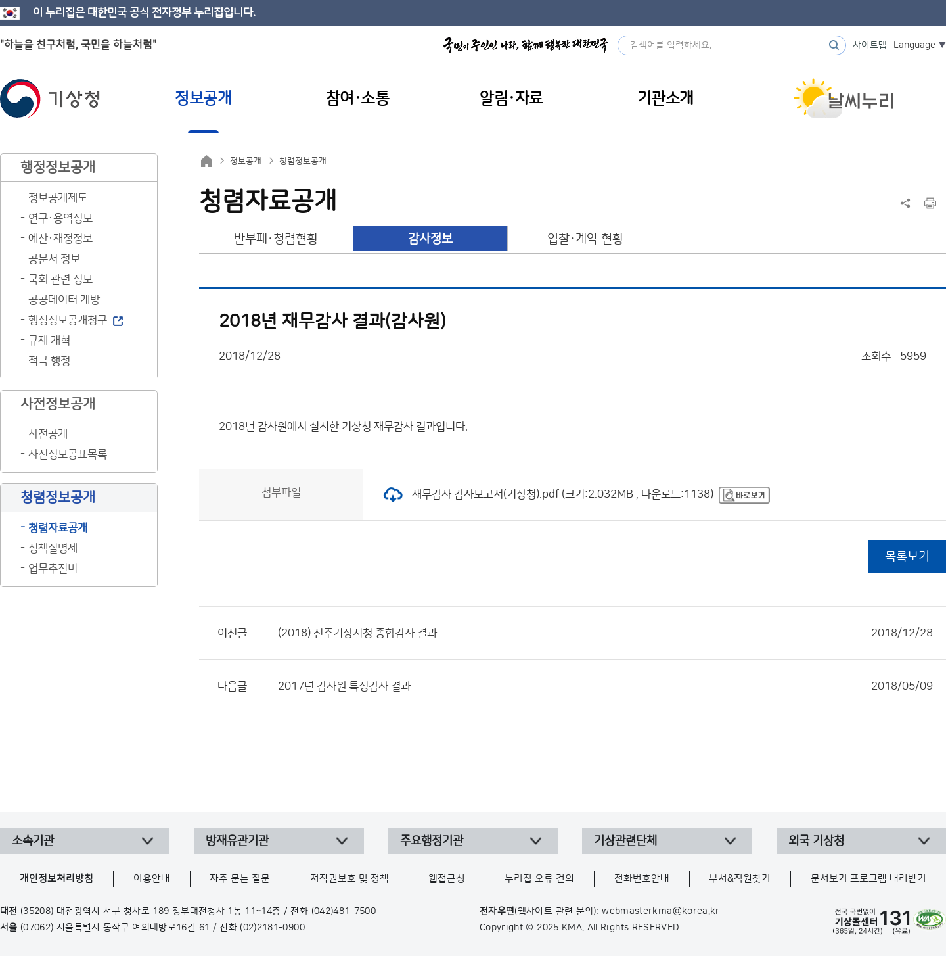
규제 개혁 (49, 341)
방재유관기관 (237, 841)
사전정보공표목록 (67, 454)
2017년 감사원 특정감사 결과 (605, 686)
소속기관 (33, 841)
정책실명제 (53, 548)
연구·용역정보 (60, 218)
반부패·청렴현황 (276, 239)
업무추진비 (53, 569)
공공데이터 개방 (64, 300)
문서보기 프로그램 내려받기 (868, 878)
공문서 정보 (54, 259)
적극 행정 (49, 361)
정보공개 (245, 161)
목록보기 (907, 556)
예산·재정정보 (60, 239)
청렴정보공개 (303, 161)
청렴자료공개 (57, 528)
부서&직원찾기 (740, 878)
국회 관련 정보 (60, 279)
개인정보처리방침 (56, 878)
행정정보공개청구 (67, 320)
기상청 (50, 98)
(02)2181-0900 (272, 927)
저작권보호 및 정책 (349, 878)
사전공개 (48, 434)
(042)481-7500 (343, 911)
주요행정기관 (431, 841)
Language (914, 45)
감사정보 (430, 239)
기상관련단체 (625, 841)
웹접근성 (446, 878)
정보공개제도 (57, 198)
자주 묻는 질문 (240, 878)
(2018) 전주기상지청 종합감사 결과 (605, 633)
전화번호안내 (641, 878)
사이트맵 (870, 45)
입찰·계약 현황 (585, 239)
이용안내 (151, 878)
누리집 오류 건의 (539, 878)
